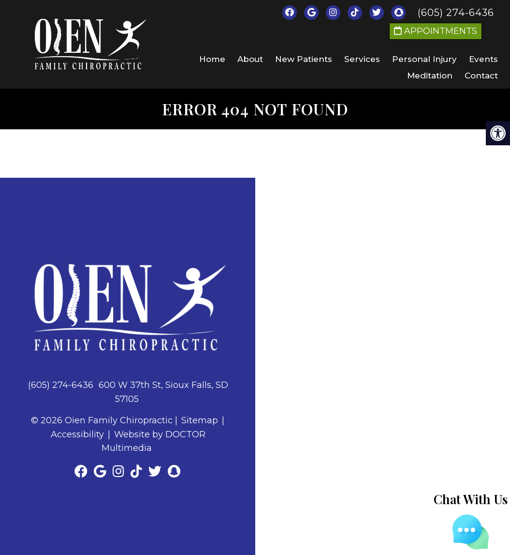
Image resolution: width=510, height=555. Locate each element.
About (250, 59)
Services (362, 59)
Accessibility (77, 434)
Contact (481, 75)
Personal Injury (424, 59)
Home (212, 59)
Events (483, 59)
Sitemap (199, 420)
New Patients (303, 59)
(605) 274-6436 (456, 12)
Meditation (429, 75)
